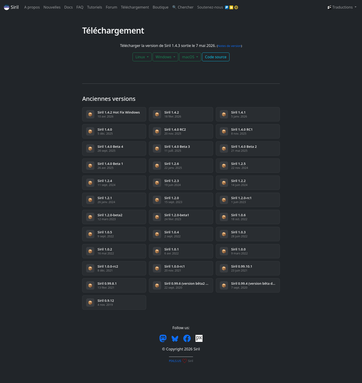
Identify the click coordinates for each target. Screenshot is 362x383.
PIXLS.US (175, 361)
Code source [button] (215, 56)
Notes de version (229, 46)
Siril (11, 7)
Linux (141, 56)
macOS (188, 56)
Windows (164, 56)
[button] (342, 7)
